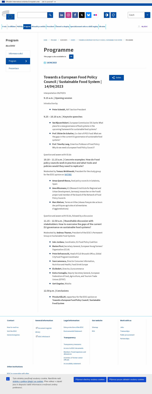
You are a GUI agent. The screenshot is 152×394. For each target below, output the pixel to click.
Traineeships (125, 331)
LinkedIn (62, 15)
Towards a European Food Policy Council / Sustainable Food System (100, 40)
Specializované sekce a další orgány (84, 26)
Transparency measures (72, 344)
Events (73, 40)
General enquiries (13, 335)
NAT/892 (68, 174)
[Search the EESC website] (32, 15)
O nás (4, 26)
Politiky (20, 26)
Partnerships (124, 338)
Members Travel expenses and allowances (75, 353)
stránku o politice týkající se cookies (28, 381)
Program (27, 26)
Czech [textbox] (131, 15)
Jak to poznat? (49, 2)
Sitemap (95, 327)
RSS (93, 331)
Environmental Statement (73, 331)
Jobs (122, 327)
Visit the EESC (12, 331)
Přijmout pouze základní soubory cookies (126, 379)
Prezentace (14, 68)
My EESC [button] (145, 26)
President (50, 26)
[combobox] (139, 15)
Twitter (82, 15)
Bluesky (88, 15)
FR (71, 56)
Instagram (68, 15)
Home (45, 40)
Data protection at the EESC (73, 327)
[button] (116, 77)
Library (37, 332)
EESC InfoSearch (43, 336)
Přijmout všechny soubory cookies (90, 379)
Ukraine (102, 26)
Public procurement (127, 335)
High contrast (107, 15)
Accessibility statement (72, 363)
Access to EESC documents (73, 348)
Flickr (95, 15)
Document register (44, 328)
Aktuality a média (39, 26)
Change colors (113, 15)
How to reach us (13, 327)
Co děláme (12, 26)
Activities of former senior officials (73, 359)
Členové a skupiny (62, 26)
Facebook (75, 15)
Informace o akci (16, 53)
